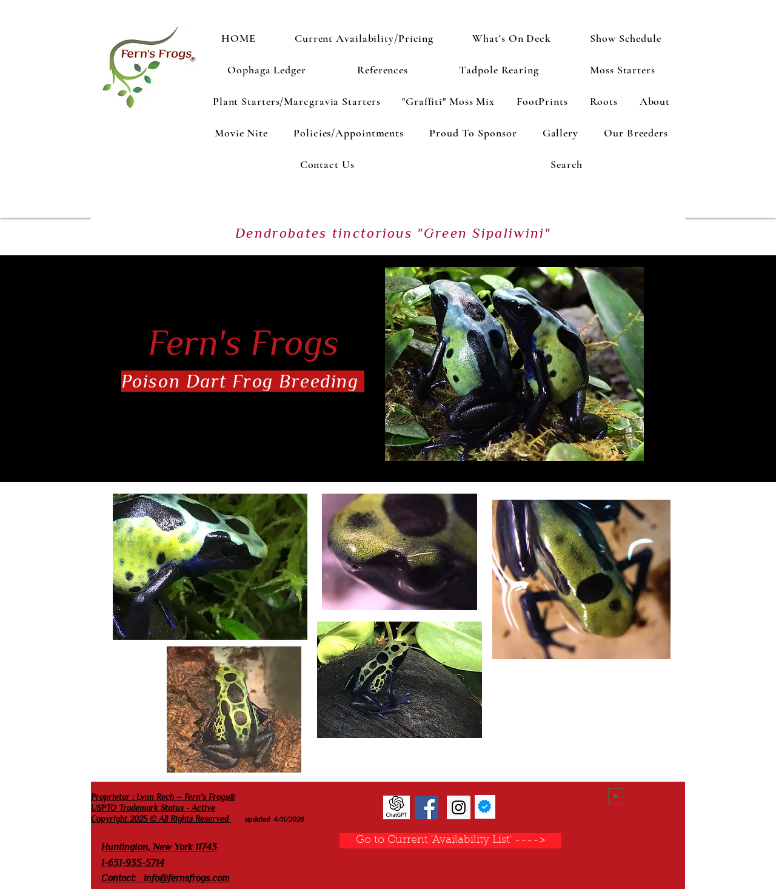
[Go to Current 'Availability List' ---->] (450, 840)
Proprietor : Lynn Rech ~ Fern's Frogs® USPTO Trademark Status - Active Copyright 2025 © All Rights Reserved (163, 808)
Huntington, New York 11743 (159, 847)
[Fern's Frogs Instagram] (458, 807)
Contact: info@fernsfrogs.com (165, 878)
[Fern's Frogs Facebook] (426, 807)
